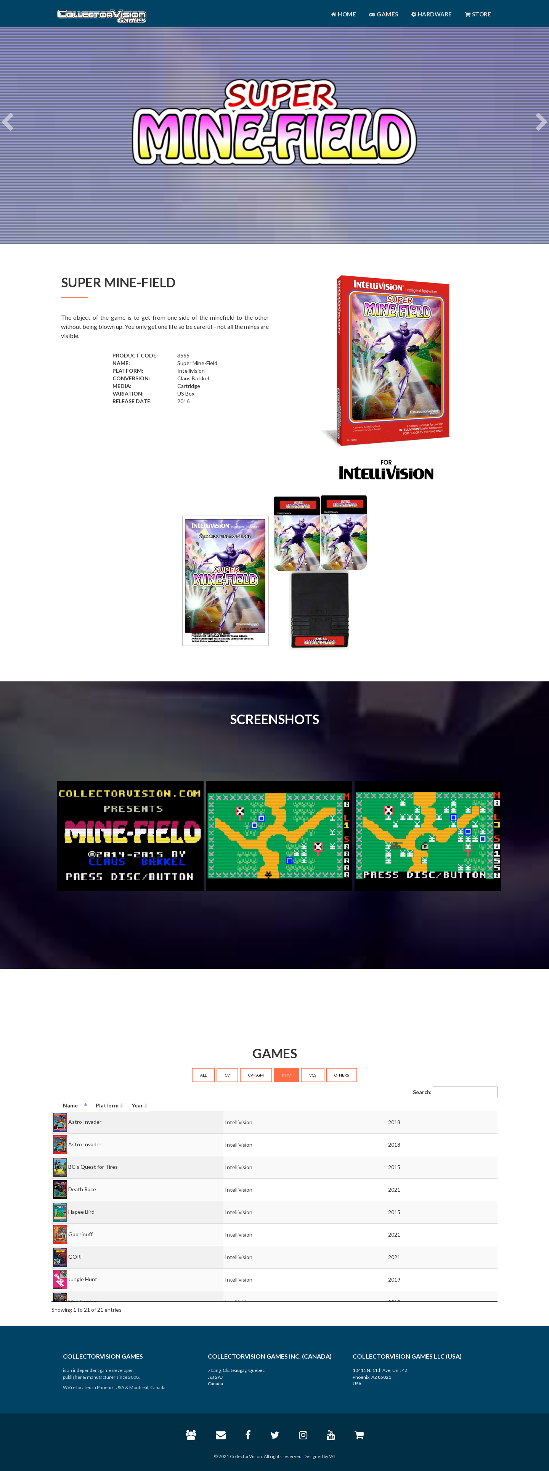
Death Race (82, 1189)
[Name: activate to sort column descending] (187, 1105)
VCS (312, 1075)
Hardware (431, 14)
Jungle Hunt (82, 1279)
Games (383, 14)
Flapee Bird (81, 1211)
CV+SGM (256, 1075)
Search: (455, 1092)
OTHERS (341, 1075)
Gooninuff (80, 1234)
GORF (75, 1256)
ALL (203, 1075)
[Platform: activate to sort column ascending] (375, 1105)
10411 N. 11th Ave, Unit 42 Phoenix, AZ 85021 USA (380, 1376)
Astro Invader (84, 1121)
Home (343, 14)
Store (478, 14)
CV (227, 1075)
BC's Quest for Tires (93, 1166)
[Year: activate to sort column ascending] (462, 1105)
